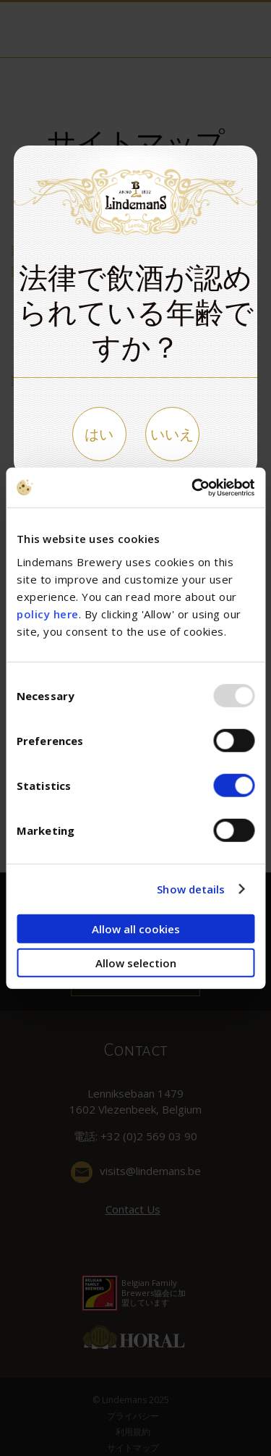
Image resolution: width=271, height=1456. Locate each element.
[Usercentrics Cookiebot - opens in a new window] (193, 487)
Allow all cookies (136, 928)
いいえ (172, 434)
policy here (48, 613)
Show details (191, 889)
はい (99, 434)
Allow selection (135, 963)
